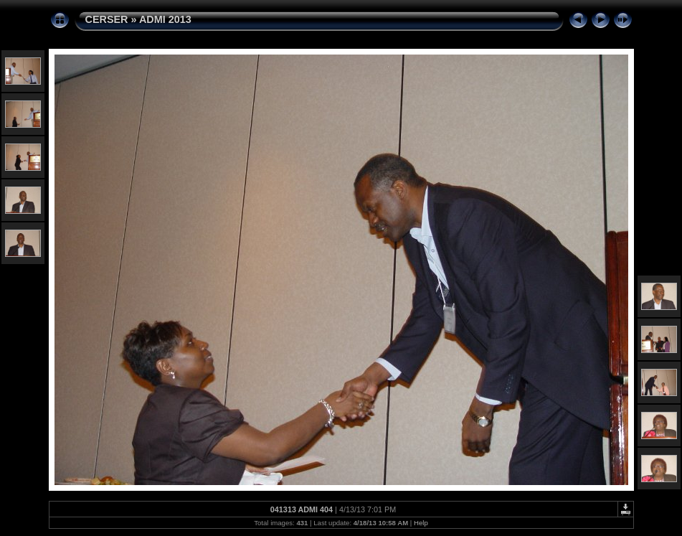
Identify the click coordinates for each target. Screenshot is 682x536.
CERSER (106, 19)
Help (421, 523)
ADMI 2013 (165, 19)
